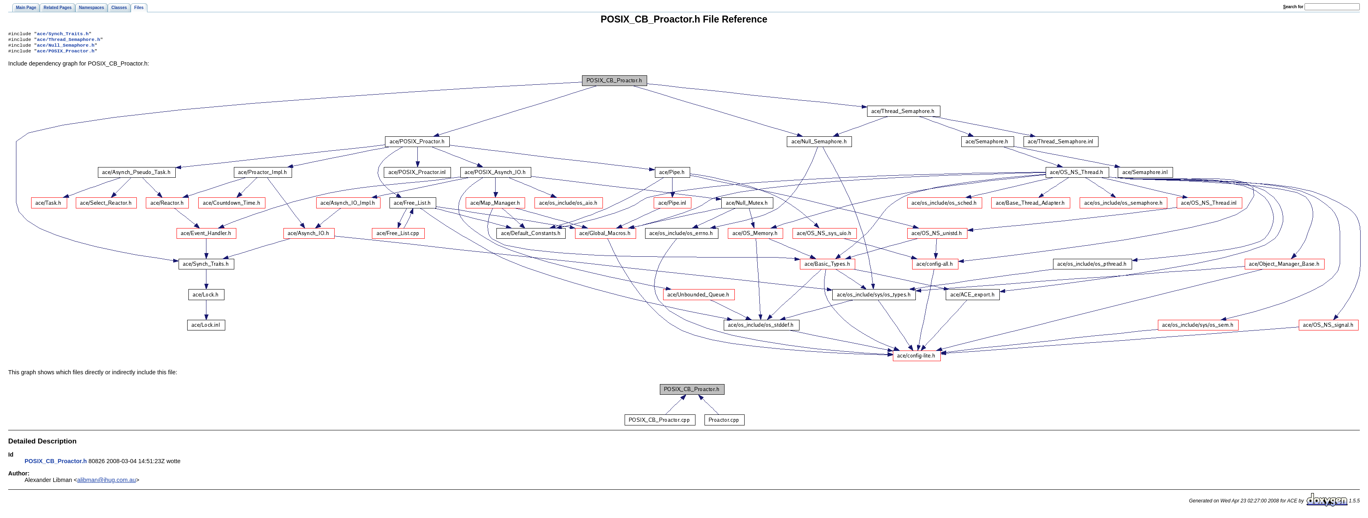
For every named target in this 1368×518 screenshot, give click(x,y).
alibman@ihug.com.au (106, 483)
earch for (1293, 7)
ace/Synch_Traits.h (62, 34)
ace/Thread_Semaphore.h (68, 41)
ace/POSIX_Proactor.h (65, 54)
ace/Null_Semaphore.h (65, 47)
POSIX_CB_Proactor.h (56, 464)
